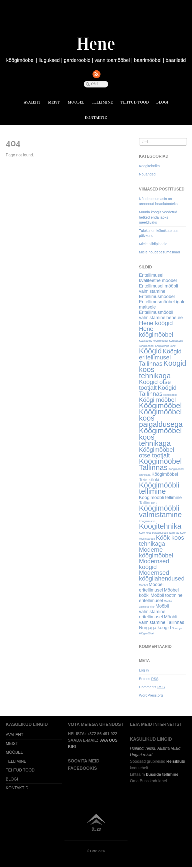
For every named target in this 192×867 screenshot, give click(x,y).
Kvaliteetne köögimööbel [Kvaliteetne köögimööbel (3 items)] (153, 340)
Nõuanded (147, 174)
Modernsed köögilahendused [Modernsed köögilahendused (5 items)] (161, 575)
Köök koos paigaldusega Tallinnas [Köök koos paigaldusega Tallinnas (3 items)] (159, 532)
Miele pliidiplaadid (153, 244)
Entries (148, 679)
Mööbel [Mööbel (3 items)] (143, 585)
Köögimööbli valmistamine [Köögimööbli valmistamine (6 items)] (160, 511)
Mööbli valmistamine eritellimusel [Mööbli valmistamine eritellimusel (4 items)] (154, 611)
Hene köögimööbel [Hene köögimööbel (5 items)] (156, 331)
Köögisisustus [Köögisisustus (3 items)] (147, 521)
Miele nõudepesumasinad (159, 252)
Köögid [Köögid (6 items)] (150, 351)
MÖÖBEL (76, 102)
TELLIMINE (102, 102)
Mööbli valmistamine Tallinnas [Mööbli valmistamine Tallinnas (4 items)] (161, 619)
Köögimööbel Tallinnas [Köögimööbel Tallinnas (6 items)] (160, 464)
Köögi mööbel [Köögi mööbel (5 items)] (157, 399)
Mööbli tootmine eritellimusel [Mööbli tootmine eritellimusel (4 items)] (160, 598)
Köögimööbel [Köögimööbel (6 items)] (160, 405)
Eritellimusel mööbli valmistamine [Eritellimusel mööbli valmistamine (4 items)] (158, 288)
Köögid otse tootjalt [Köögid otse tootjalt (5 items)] (155, 384)
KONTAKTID (96, 117)
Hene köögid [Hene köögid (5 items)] (156, 323)
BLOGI (162, 102)
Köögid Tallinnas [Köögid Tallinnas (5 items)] (157, 390)
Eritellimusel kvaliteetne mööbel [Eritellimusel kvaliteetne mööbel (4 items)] (158, 278)
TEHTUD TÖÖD (134, 102)
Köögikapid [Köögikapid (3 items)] (170, 394)
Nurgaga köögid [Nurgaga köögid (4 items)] (155, 627)
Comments (152, 687)
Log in (144, 670)
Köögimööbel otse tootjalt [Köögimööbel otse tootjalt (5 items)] (156, 452)
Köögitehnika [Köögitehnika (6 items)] (160, 526)
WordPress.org (151, 695)
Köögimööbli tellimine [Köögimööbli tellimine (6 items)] (159, 488)
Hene (94, 851)
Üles (96, 829)
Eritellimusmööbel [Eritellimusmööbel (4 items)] (157, 296)
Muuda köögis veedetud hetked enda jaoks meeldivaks (158, 217)
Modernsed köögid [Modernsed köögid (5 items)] (154, 564)
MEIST (54, 102)
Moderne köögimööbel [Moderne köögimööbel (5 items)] (156, 552)
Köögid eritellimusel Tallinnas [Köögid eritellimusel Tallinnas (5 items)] (160, 357)
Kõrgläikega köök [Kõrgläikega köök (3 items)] (165, 345)
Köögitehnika (149, 166)
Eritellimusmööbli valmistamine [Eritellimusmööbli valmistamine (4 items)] (156, 315)
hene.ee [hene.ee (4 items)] (174, 317)
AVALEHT (32, 102)
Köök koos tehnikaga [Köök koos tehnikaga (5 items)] (161, 540)
